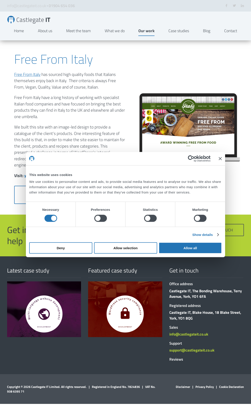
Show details (202, 234)
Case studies (178, 36)
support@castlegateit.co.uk (191, 355)
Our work (146, 36)
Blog (206, 36)
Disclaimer (183, 391)
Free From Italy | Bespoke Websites (35, 22)
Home (19, 36)
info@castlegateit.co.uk (26, 6)
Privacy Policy (204, 391)
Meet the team (78, 36)
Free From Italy (27, 79)
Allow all (190, 248)
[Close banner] (220, 158)
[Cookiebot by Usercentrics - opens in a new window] (191, 158)
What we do (115, 36)
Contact (230, 36)
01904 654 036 (62, 6)
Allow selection (125, 248)
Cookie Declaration (231, 391)
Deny (61, 248)
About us (45, 36)
